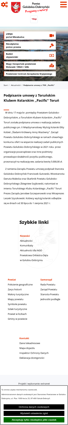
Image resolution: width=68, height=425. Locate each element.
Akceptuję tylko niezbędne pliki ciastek (34, 419)
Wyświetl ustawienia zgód (34, 413)
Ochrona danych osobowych (34, 407)
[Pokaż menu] (63, 4)
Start (6, 85)
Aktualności (16, 85)
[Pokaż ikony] (4, 4)
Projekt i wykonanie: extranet (34, 383)
